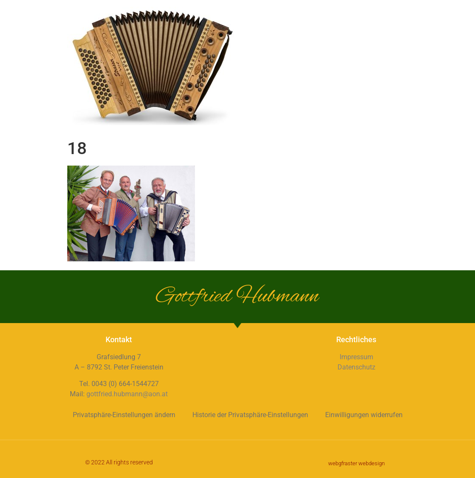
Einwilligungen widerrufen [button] (364, 415)
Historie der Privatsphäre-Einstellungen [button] (250, 415)
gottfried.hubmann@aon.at (127, 394)
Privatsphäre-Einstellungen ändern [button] (124, 415)
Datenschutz (356, 367)
